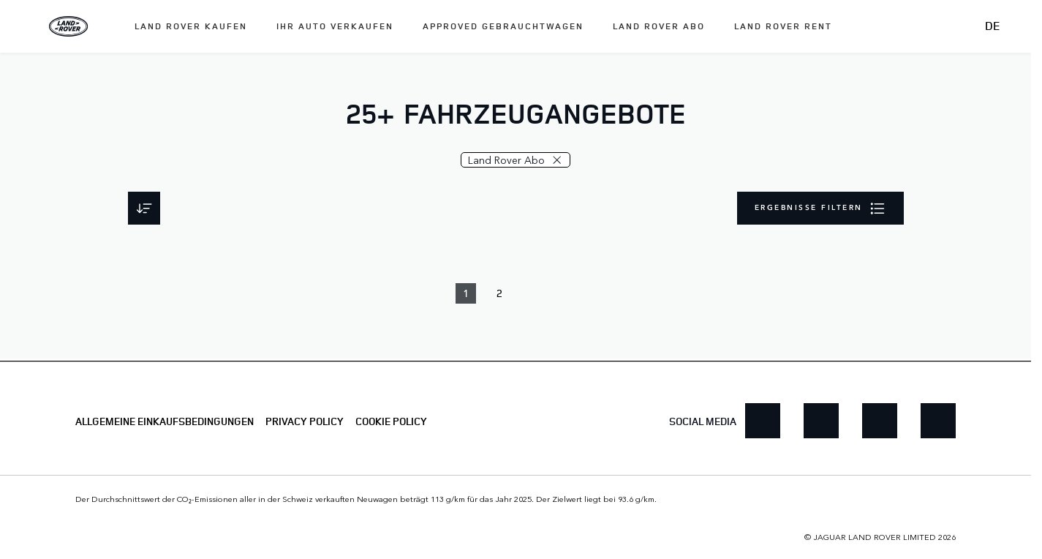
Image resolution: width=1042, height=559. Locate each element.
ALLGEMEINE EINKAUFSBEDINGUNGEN (164, 421)
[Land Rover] (69, 26)
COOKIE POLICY (391, 421)
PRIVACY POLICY (304, 421)
